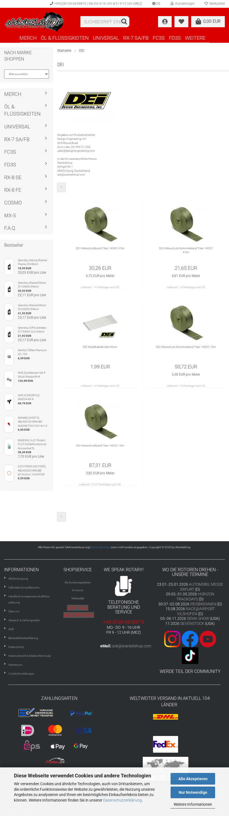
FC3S (159, 38)
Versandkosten (100, 547)
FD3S (175, 38)
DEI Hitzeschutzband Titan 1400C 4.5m (100, 248)
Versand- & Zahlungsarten (24, 620)
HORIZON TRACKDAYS (195, 596)
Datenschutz (16, 646)
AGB (11, 629)
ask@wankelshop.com (131, 646)
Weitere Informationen (193, 804)
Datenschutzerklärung (122, 800)
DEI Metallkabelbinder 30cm (100, 346)
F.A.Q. (10, 228)
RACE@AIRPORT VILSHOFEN (196, 611)
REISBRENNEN (203, 604)
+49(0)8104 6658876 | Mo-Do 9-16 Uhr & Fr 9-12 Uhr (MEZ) (96, 4)
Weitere (195, 38)
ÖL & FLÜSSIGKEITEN (65, 38)
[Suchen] (124, 22)
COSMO (13, 203)
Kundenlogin (182, 4)
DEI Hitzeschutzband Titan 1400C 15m (100, 445)
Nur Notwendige (193, 792)
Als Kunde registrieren (78, 582)
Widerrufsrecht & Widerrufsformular (29, 655)
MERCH (28, 38)
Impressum (15, 664)
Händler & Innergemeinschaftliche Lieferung (28, 599)
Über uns (13, 611)
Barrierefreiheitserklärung (23, 638)
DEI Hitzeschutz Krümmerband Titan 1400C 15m (186, 346)
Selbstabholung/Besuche (24, 587)
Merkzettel (78, 598)
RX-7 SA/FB (136, 38)
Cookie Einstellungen (21, 673)
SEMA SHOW (198, 618)
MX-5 (10, 215)
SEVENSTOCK (192, 623)
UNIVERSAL (106, 38)
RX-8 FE (12, 190)
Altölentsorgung (18, 578)
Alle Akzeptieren (193, 779)
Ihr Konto (77, 590)
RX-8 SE (12, 177)
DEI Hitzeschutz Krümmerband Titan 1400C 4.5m (186, 250)
